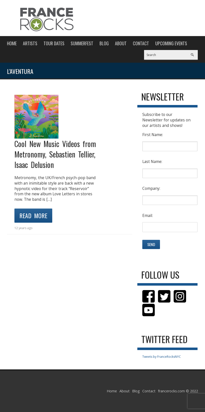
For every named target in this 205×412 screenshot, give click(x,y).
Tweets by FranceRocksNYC (161, 357)
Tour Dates (54, 43)
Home (12, 43)
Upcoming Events (171, 43)
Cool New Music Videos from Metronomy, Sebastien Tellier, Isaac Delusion (55, 154)
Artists (30, 43)
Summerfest (82, 43)
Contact (141, 43)
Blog (104, 43)
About (121, 43)
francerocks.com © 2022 (178, 391)
